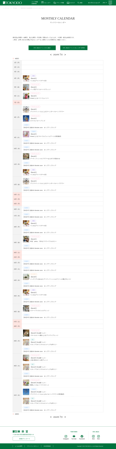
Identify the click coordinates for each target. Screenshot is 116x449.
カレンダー (47, 2)
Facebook (82, 439)
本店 (93, 439)
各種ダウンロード (24, 438)
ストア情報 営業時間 (35, 2)
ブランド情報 (60, 2)
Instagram (66, 439)
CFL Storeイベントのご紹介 (42, 48)
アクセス (15, 8)
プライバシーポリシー (33, 446)
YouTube (73, 439)
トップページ (6, 8)
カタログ (72, 2)
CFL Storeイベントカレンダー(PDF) (74, 48)
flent (98, 439)
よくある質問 (18, 446)
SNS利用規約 (47, 446)
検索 (81, 2)
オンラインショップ (94, 2)
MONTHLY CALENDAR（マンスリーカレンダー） (33, 8)
